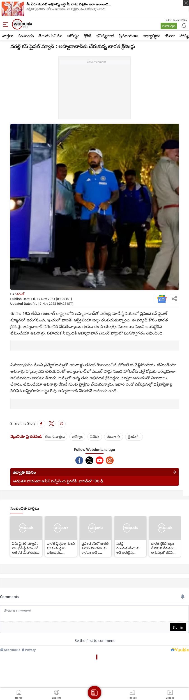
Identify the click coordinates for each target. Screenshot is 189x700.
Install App (168, 26)
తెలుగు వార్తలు (55, 436)
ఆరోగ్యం (73, 35)
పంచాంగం (26, 35)
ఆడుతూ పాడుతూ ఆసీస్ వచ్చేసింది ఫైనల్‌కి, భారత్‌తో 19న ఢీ (58, 480)
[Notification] (183, 25)
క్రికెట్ (87, 35)
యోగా (170, 35)
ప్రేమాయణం (128, 35)
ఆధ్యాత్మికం (151, 35)
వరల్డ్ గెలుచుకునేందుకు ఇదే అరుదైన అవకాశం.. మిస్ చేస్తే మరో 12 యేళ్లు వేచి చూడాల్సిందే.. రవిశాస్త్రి (129, 548)
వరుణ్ (20, 294)
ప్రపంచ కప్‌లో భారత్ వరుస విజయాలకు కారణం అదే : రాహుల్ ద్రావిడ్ (95, 548)
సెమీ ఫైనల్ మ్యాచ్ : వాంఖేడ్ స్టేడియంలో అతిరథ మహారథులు (25, 548)
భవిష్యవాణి (105, 35)
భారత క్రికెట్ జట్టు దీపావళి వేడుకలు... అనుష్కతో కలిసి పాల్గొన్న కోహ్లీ (164, 548)
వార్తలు (7, 35)
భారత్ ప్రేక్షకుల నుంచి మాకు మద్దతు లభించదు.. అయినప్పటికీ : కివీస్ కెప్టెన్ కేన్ (61, 548)
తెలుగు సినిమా (50, 35)
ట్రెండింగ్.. (134, 436)
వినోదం (94, 436)
